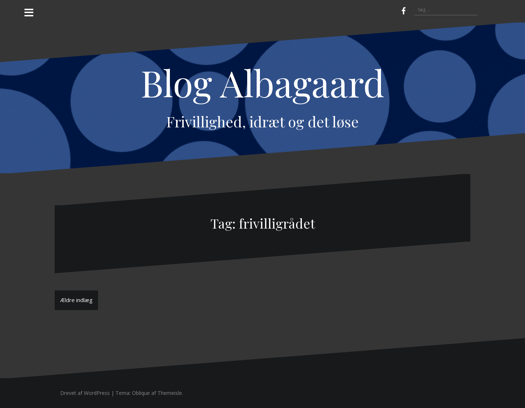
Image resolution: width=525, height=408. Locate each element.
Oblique (141, 392)
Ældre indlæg (76, 300)
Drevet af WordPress (85, 392)
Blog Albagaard (262, 82)
